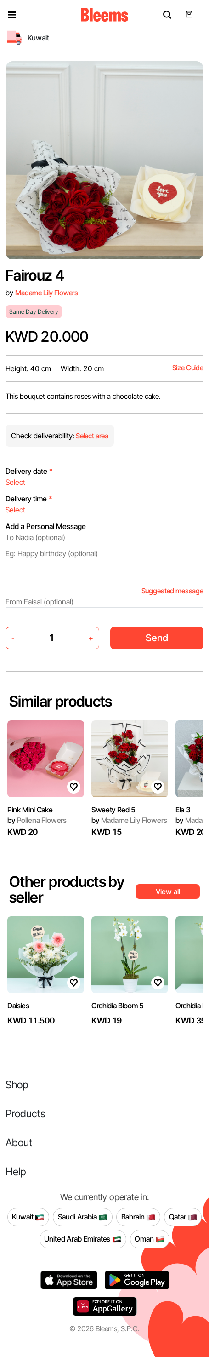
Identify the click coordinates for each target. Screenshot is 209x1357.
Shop (17, 1084)
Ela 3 (182, 809)
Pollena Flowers (37, 820)
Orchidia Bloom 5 (117, 1005)
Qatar (183, 1217)
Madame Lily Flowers (46, 292)
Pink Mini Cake (30, 809)
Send (157, 638)
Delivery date (29, 471)
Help (16, 1171)
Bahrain (138, 1217)
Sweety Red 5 (113, 809)
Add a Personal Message (46, 526)
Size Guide (187, 367)
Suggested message (172, 590)
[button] (12, 14)
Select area (91, 435)
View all (168, 891)
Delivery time (29, 498)
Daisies (18, 1005)
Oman (149, 1239)
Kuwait (28, 1217)
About (19, 1142)
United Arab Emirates (82, 1239)
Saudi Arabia (83, 1217)
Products (25, 1113)
